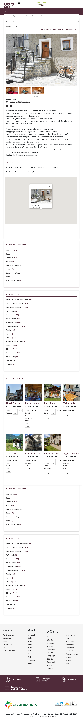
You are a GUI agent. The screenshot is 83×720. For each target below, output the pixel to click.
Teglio (10, 330)
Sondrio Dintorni (15, 326)
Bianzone (11, 250)
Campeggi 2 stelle (51, 657)
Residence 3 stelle (51, 644)
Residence (70, 644)
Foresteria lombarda (70, 649)
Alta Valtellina (9, 651)
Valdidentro (13, 353)
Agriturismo (71, 635)
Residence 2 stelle (51, 638)
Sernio (10, 269)
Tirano (11, 338)
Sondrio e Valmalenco (7, 642)
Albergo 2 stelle (31, 642)
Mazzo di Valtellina (15, 265)
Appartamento (71, 654)
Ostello (50, 668)
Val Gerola (11, 311)
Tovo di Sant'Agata (15, 273)
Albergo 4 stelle (31, 655)
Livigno (11, 349)
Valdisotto (12, 357)
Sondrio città (13, 322)
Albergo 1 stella (31, 636)
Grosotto (11, 258)
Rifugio (69, 657)
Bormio (11, 345)
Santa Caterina (14, 360)
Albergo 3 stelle (31, 649)
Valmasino (12, 315)
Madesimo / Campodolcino (19, 300)
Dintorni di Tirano (16, 341)
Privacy (53, 716)
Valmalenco (13, 319)
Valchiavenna (8, 635)
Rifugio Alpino (69, 661)
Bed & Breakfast (70, 639)
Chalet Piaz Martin (9, 463)
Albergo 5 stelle (31, 661)
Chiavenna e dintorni (17, 303)
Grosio (10, 254)
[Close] (49, 186)
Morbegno (7, 638)
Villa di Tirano (14, 280)
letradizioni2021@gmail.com (18, 102)
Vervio (10, 277)
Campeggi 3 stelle (51, 663)
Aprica (10, 334)
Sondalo (11, 364)
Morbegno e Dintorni (17, 307)
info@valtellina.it (41, 716)
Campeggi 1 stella (51, 651)
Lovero (10, 261)
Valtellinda (67, 410)
